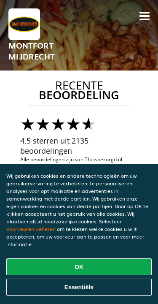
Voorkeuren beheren (31, 229)
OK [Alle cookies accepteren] (79, 266)
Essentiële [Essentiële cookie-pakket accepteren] (79, 287)
